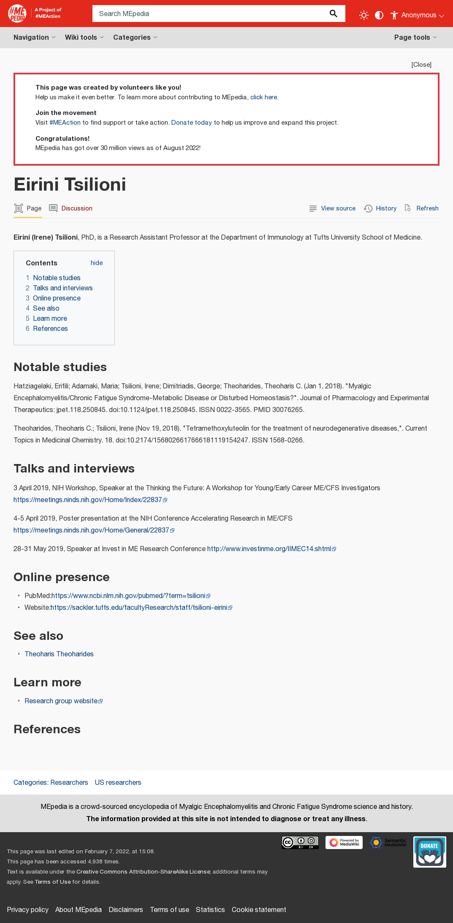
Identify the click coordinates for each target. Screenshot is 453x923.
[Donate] (429, 850)
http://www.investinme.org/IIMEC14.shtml (269, 549)
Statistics (210, 910)
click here (263, 97)
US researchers (118, 783)
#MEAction (65, 123)
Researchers (69, 783)
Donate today (191, 123)
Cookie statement (259, 910)
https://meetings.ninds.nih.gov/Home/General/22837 (91, 530)
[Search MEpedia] (218, 13)
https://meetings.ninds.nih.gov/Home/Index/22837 (88, 500)
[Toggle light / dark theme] (364, 15)
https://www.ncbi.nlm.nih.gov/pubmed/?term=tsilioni (128, 596)
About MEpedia (78, 910)
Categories (30, 783)
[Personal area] (417, 13)
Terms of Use (53, 882)
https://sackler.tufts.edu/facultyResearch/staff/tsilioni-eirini (139, 608)
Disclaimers (126, 910)
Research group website (61, 701)
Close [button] (421, 65)
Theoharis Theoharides (59, 654)
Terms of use (169, 910)
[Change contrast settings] (379, 15)
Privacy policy (28, 910)
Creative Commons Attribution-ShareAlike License (143, 872)
